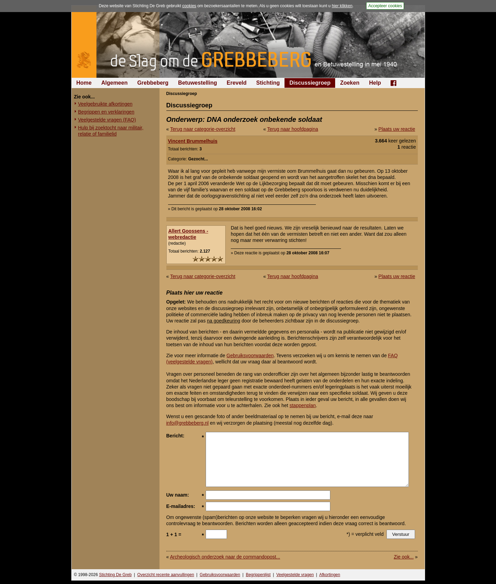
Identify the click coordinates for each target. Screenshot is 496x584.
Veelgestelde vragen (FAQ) (107, 120)
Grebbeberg (152, 83)
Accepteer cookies (385, 5)
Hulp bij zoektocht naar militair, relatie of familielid (111, 131)
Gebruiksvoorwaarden (250, 355)
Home (84, 83)
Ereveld (237, 83)
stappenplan (302, 405)
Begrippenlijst (258, 574)
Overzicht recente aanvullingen (165, 574)
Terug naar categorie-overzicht (202, 129)
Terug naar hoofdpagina (292, 129)
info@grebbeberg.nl (187, 423)
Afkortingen (329, 574)
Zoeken (349, 83)
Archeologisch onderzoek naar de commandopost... (225, 557)
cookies (189, 5)
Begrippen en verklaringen (106, 112)
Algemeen (114, 83)
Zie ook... (404, 557)
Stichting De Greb (115, 574)
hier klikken (342, 5)
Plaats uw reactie (397, 129)
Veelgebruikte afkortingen (105, 104)
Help (375, 83)
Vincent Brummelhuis (193, 141)
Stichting (268, 83)
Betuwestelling (197, 83)
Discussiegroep (309, 83)
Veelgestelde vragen (295, 574)
